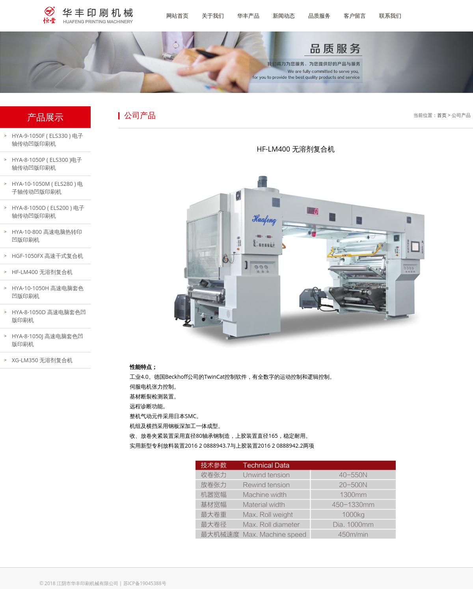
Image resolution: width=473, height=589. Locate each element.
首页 (442, 115)
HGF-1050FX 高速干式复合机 (47, 255)
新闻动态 (284, 15)
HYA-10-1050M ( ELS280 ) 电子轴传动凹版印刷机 (47, 187)
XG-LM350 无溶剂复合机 (42, 360)
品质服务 (319, 15)
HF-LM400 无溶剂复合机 (42, 272)
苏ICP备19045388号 (144, 583)
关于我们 (213, 15)
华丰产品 (248, 15)
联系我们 (390, 15)
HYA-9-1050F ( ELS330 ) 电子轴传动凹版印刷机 (47, 139)
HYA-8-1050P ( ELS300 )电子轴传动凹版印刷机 (47, 163)
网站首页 (177, 15)
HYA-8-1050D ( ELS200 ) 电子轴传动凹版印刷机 (48, 211)
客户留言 (355, 15)
